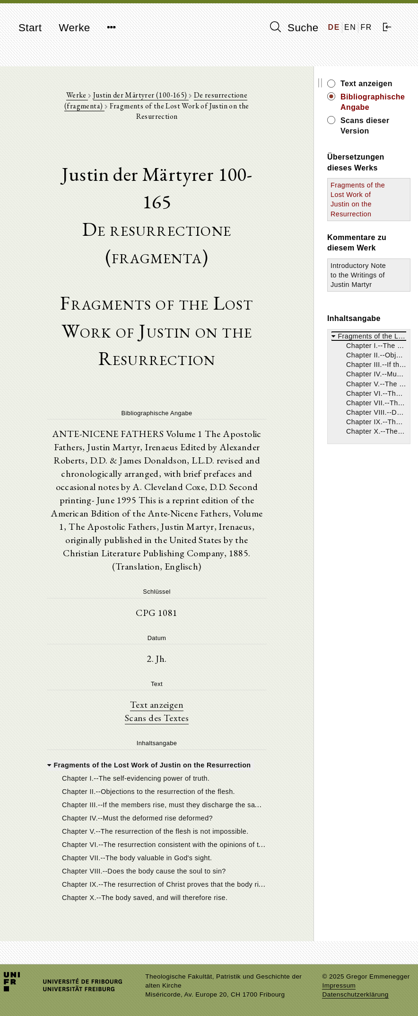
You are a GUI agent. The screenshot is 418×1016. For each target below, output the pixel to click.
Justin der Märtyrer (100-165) (141, 95)
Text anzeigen (156, 704)
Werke (74, 28)
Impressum (339, 985)
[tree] (156, 830)
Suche (294, 27)
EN (350, 27)
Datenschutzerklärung (355, 994)
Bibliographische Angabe (372, 102)
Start (30, 28)
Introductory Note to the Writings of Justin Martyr (358, 275)
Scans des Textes (157, 718)
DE (334, 27)
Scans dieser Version (365, 125)
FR (366, 27)
